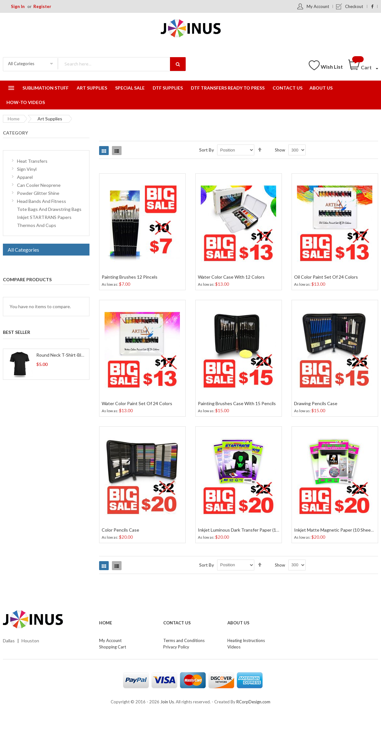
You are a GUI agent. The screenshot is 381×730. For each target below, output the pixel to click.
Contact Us (177, 622)
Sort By (206, 149)
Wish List (332, 67)
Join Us (167, 701)
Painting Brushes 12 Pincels (129, 277)
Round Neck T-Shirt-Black (62, 355)
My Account (318, 6)
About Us (238, 622)
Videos (234, 646)
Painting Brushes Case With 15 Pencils (237, 403)
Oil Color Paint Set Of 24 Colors (326, 277)
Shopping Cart (112, 646)
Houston (30, 640)
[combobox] (121, 63)
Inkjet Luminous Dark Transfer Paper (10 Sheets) (246, 530)
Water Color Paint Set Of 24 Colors (137, 403)
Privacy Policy (176, 646)
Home (14, 118)
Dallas (9, 640)
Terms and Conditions (184, 640)
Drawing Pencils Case (315, 403)
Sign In (18, 6)
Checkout (354, 6)
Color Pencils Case (120, 530)
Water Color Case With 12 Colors (231, 277)
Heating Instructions (246, 640)
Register (42, 6)
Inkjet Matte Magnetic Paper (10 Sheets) (335, 530)
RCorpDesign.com (253, 701)
